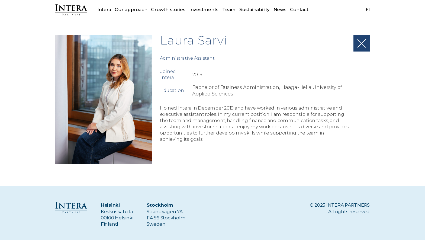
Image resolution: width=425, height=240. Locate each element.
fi (368, 9)
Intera (104, 9)
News (279, 9)
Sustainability (254, 9)
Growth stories (168, 9)
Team (229, 9)
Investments (203, 9)
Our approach (131, 9)
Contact (299, 9)
